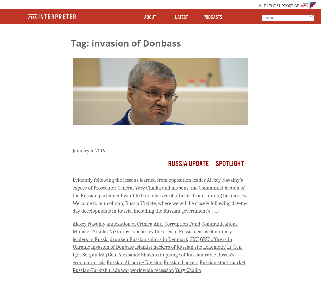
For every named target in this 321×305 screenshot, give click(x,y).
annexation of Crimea (129, 224)
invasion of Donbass (112, 247)
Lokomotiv (214, 247)
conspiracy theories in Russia (162, 231)
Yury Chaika (188, 270)
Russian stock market (222, 262)
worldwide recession (152, 270)
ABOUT (150, 17)
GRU (194, 239)
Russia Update (188, 163)
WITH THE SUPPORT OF (279, 6)
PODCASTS (213, 17)
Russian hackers (181, 262)
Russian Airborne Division (135, 262)
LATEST (181, 17)
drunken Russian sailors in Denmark (149, 239)
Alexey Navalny (89, 224)
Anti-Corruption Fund (177, 224)
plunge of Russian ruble (190, 255)
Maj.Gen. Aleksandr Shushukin (131, 255)
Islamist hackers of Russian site (168, 247)
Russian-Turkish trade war (101, 270)
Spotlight (230, 163)
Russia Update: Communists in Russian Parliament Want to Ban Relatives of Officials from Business (154, 137)
